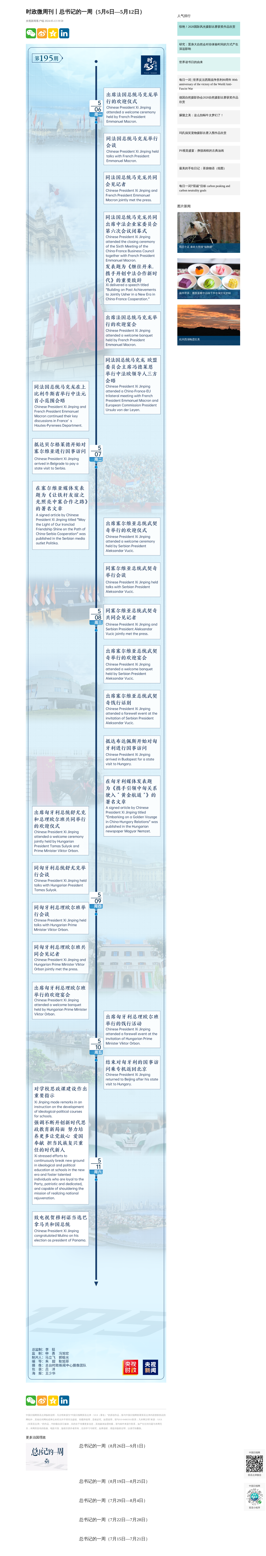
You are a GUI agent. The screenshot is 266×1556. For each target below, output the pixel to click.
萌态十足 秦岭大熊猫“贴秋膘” (196, 246)
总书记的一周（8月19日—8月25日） (114, 1481)
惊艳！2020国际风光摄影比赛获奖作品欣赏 (207, 26)
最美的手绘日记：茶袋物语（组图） (202, 168)
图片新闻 (184, 206)
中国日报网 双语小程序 (254, 1497)
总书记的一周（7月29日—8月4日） (113, 1500)
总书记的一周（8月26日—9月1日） (113, 1446)
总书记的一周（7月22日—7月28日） (114, 1519)
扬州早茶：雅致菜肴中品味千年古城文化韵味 (205, 293)
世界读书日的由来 (191, 62)
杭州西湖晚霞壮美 (189, 339)
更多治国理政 (36, 1437)
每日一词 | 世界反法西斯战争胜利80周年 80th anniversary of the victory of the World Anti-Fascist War (208, 84)
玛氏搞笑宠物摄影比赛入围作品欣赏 (202, 132)
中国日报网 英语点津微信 (254, 1463)
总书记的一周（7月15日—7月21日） (114, 1538)
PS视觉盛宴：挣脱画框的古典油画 (201, 150)
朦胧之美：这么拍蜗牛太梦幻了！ (201, 115)
